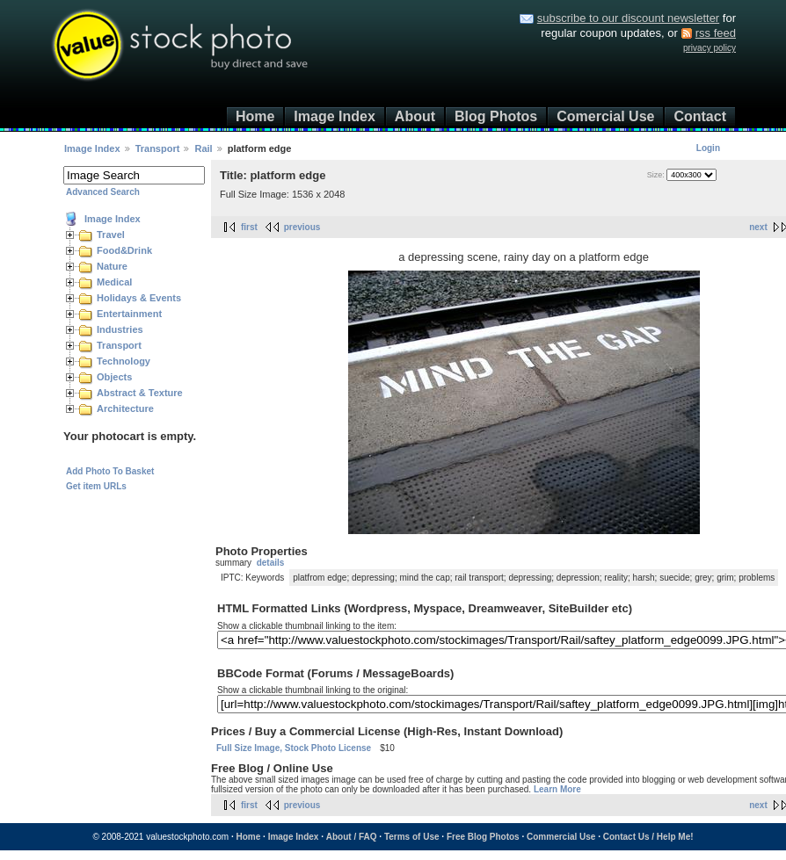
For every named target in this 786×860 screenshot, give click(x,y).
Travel (111, 234)
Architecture (125, 408)
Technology (123, 361)
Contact (699, 116)
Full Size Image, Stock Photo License (293, 748)
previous (302, 227)
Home (255, 116)
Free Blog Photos (483, 837)
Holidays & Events (139, 298)
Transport (157, 148)
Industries (120, 329)
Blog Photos (496, 116)
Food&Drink (124, 250)
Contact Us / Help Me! (648, 837)
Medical (114, 282)
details (271, 562)
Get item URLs (96, 486)
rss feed (715, 33)
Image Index (334, 116)
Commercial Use (561, 837)
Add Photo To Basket (110, 471)
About (415, 116)
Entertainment (129, 313)
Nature (112, 266)
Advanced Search (103, 192)
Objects (114, 377)
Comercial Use (605, 116)
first (249, 227)
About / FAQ (351, 837)
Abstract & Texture (140, 392)
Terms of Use (412, 837)
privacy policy (709, 48)
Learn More (557, 789)
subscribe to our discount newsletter (628, 18)
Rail (203, 148)
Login (708, 148)
